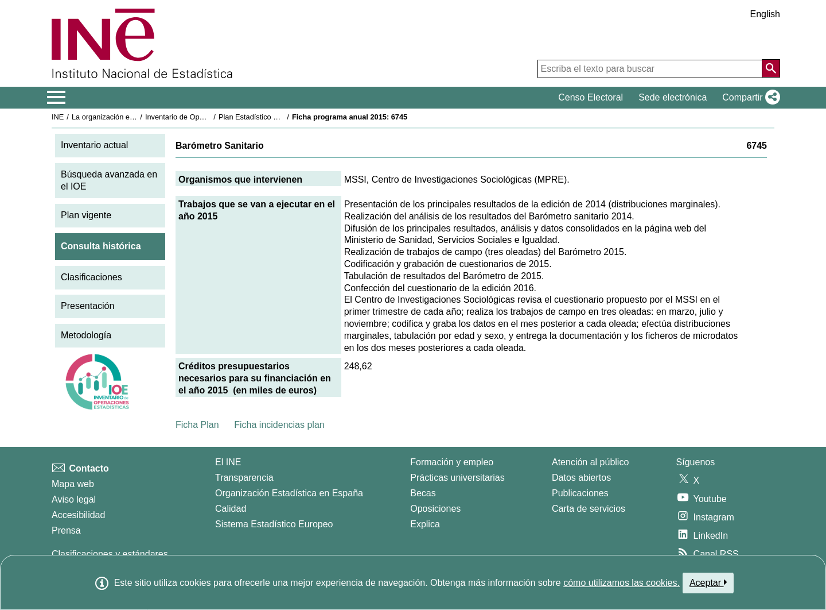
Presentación (87, 306)
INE (58, 117)
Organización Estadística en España (289, 493)
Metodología (86, 335)
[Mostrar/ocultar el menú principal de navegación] (56, 97)
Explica (425, 524)
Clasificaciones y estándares (110, 554)
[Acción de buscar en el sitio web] (771, 68)
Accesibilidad (78, 515)
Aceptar (708, 582)
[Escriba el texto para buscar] (649, 69)
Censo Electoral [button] (590, 97)
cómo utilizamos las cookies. (621, 583)
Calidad (230, 509)
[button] (749, 97)
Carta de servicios (588, 509)
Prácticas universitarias (457, 477)
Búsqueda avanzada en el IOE (109, 180)
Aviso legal (74, 499)
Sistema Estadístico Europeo (274, 524)
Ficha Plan (197, 425)
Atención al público (590, 462)
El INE (228, 462)
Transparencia (244, 477)
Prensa (66, 530)
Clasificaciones (91, 277)
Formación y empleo (451, 462)
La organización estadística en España (135, 117)
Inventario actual (94, 145)
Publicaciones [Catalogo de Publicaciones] (580, 493)
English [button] (765, 14)
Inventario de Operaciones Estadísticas (209, 117)
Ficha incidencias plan (279, 425)
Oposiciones (435, 509)
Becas (422, 493)
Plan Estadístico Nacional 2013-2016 (279, 117)
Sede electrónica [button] (672, 97)
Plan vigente (86, 215)
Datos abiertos (581, 477)
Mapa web (73, 484)
